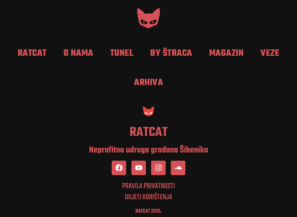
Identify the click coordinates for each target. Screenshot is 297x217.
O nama (78, 53)
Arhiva (148, 83)
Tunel (122, 53)
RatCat (32, 53)
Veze (269, 53)
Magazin (226, 53)
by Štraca (171, 53)
